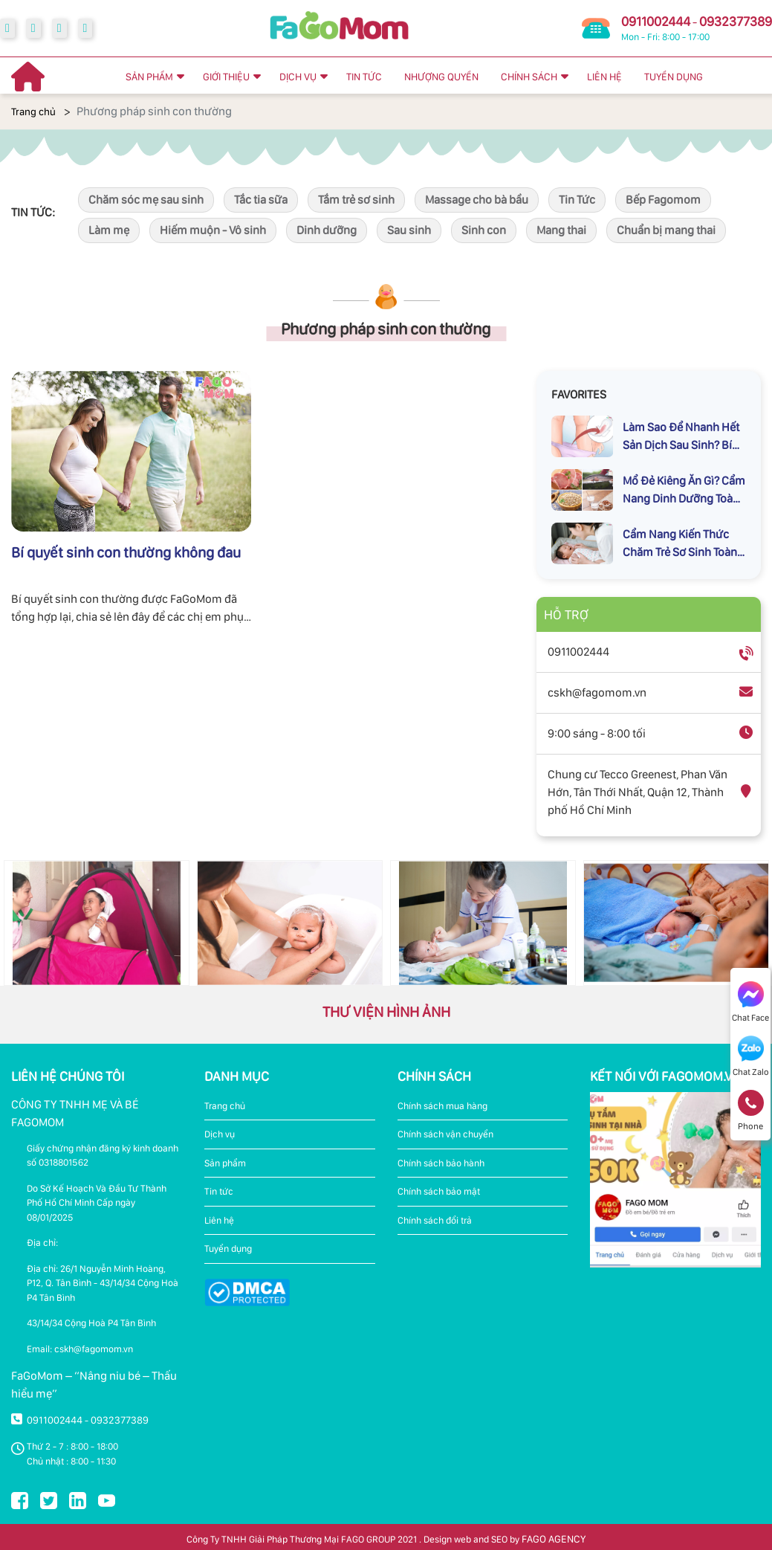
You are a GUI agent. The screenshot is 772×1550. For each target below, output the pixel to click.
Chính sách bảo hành (441, 1163)
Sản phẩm (225, 1163)
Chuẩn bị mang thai (666, 230)
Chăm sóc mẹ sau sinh (146, 200)
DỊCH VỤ (298, 77)
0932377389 (735, 21)
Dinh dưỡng (326, 230)
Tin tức (218, 1191)
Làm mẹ (108, 230)
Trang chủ (33, 111)
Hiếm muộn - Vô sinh (213, 230)
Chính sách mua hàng (442, 1105)
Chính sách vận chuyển (445, 1134)
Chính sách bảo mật (439, 1191)
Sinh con (483, 230)
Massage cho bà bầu (476, 200)
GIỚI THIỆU (226, 77)
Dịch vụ (219, 1134)
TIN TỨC (364, 77)
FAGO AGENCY (554, 1539)
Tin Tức (577, 200)
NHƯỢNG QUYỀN (441, 77)
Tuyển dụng (228, 1248)
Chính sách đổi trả (435, 1220)
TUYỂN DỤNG (673, 77)
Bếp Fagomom (663, 200)
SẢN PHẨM (149, 77)
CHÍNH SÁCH (529, 77)
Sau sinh (409, 230)
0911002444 (655, 21)
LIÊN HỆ (604, 77)
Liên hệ (219, 1220)
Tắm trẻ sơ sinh (356, 200)
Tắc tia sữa (261, 200)
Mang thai (561, 230)
